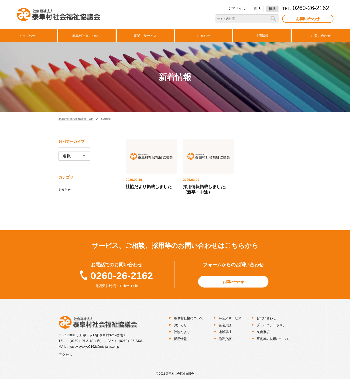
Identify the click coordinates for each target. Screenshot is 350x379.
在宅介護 (225, 325)
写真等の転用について (273, 339)
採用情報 (180, 339)
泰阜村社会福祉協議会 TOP (75, 119)
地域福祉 (225, 332)
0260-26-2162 (122, 275)
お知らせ (64, 189)
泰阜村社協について (188, 318)
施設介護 (225, 339)
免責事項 (263, 332)
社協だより (182, 332)
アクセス (65, 355)
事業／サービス (230, 318)
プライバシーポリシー (273, 325)
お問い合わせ (308, 19)
